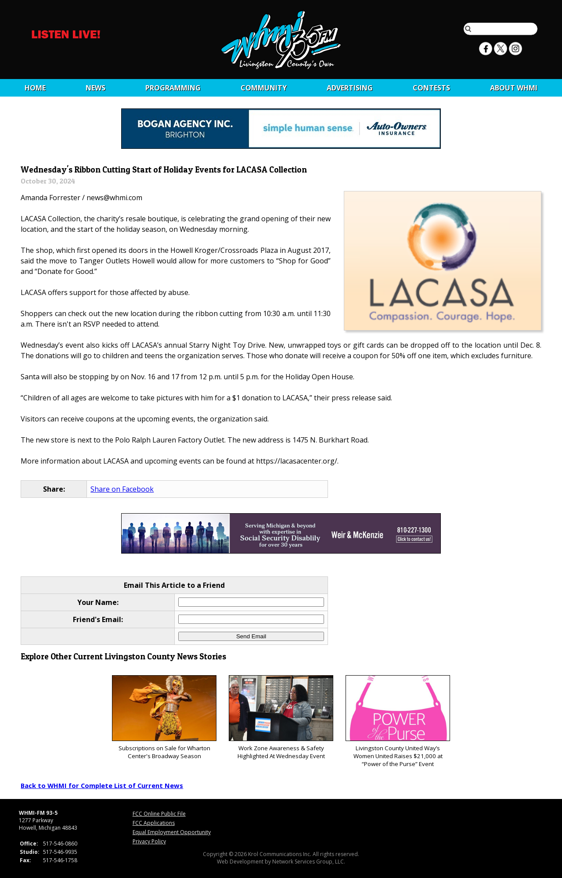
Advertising (350, 88)
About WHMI (513, 88)
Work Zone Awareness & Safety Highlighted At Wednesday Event (281, 717)
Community (264, 88)
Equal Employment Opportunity (172, 832)
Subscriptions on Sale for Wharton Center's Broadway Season (164, 717)
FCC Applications (154, 823)
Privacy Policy (149, 841)
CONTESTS (431, 88)
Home (35, 88)
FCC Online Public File (159, 813)
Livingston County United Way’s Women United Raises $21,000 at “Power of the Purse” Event (398, 721)
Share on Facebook (122, 489)
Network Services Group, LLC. (308, 861)
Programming (173, 88)
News (95, 88)
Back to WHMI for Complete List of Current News (102, 785)
